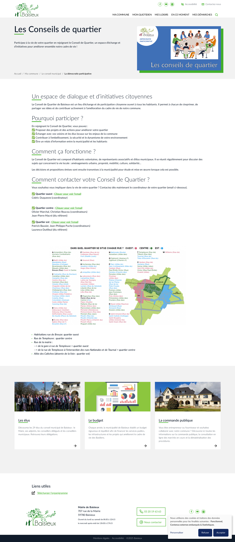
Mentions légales (101, 538)
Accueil (17, 74)
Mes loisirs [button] (161, 15)
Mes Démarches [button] (202, 15)
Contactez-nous (213, 4)
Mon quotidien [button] (142, 15)
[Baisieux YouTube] (166, 4)
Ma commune (31, 74)
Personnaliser (176, 533)
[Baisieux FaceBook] (160, 4)
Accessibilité (191, 4)
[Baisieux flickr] (172, 4)
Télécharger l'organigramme (52, 493)
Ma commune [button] (120, 15)
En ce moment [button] (180, 15)
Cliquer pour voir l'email (67, 194)
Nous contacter (153, 522)
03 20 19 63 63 (152, 511)
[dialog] (200, 527)
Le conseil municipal (51, 74)
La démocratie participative (77, 74)
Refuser (205, 533)
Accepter (220, 533)
